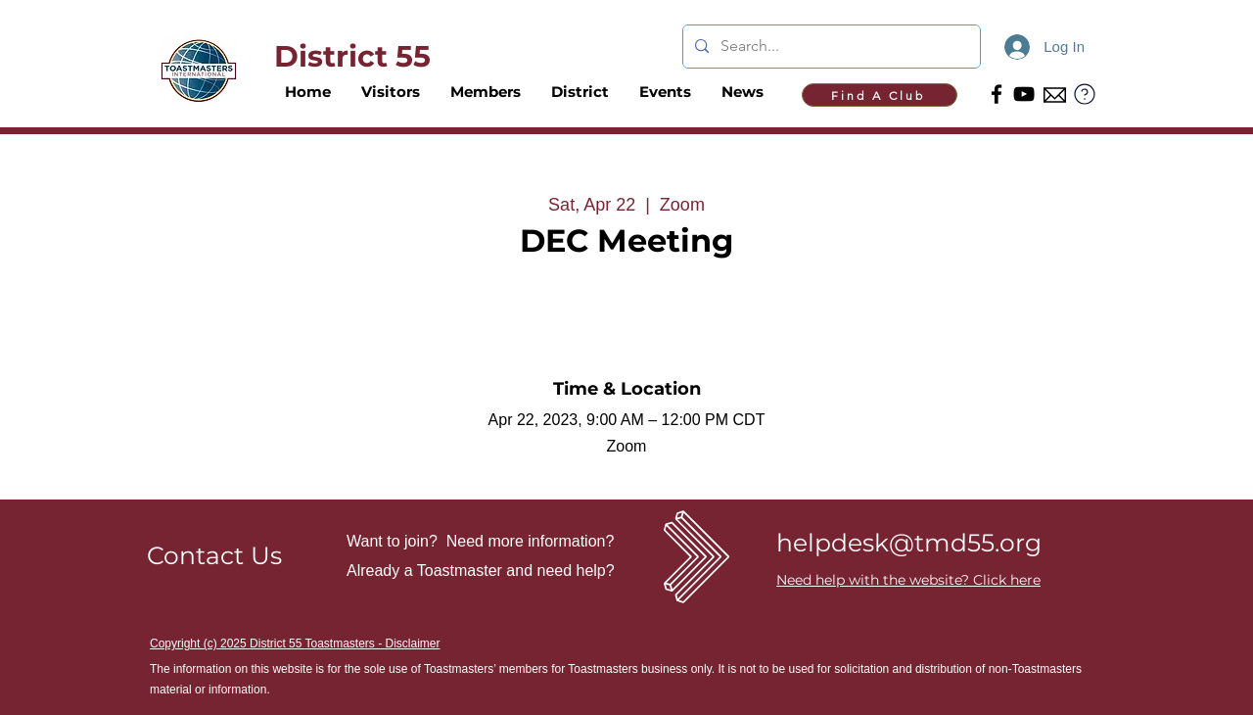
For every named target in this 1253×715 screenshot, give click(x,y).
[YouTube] (1024, 94)
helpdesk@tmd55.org (909, 542)
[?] (1084, 93)
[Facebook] (996, 94)
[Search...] (829, 46)
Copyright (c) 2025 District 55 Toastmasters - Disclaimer (295, 643)
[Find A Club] (879, 95)
